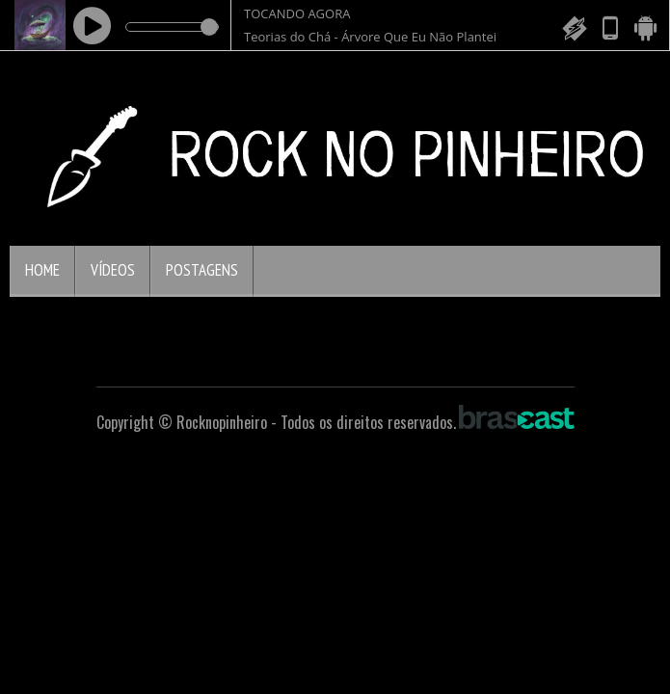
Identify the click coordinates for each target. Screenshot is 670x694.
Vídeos (113, 269)
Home (42, 269)
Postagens (202, 269)
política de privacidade (495, 598)
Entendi (71, 643)
